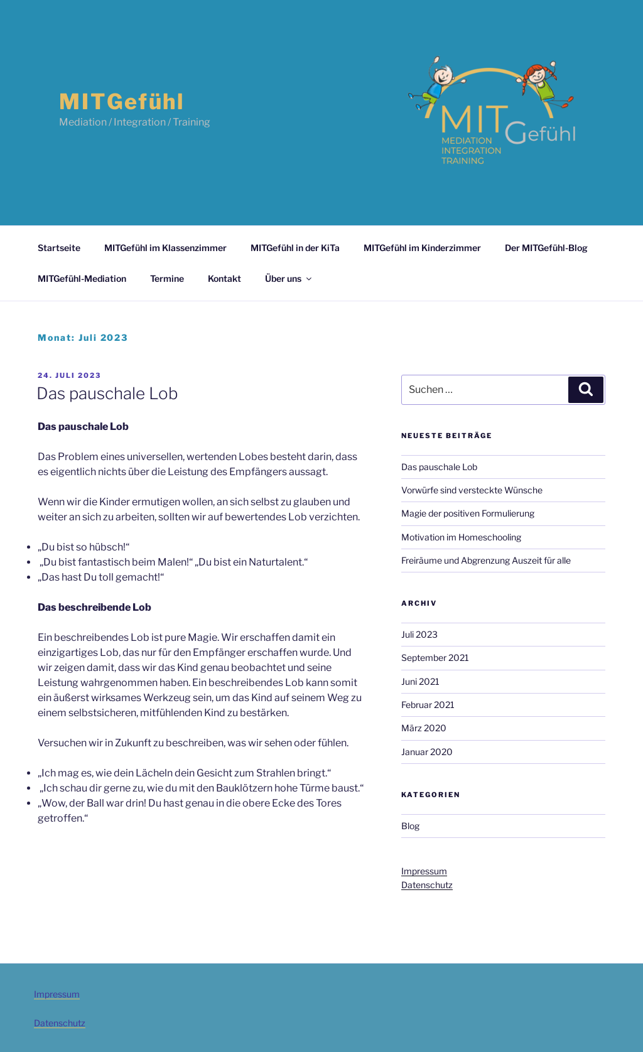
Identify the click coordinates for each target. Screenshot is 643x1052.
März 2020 (423, 727)
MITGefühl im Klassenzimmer (165, 247)
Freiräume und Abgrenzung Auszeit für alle (486, 560)
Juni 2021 (420, 681)
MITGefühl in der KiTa (295, 247)
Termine (167, 278)
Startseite (59, 247)
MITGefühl (121, 101)
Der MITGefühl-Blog (546, 247)
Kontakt (224, 278)
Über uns (289, 278)
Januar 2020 (427, 751)
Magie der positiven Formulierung (467, 513)
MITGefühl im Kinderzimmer (422, 247)
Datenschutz (427, 884)
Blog (410, 825)
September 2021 (435, 657)
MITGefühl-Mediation (82, 278)
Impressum (424, 871)
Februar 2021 (428, 704)
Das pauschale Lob (107, 393)
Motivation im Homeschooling (461, 537)
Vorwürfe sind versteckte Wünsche (472, 490)
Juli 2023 (419, 634)
